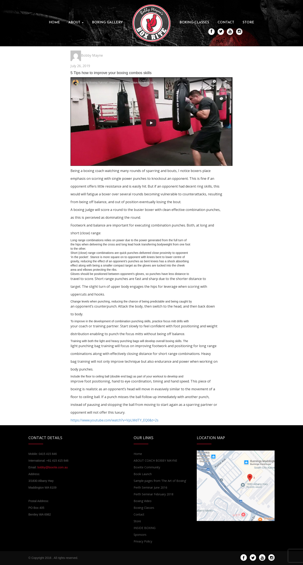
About (76, 22)
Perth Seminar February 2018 (153, 494)
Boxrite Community (147, 467)
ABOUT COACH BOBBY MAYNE (155, 460)
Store (248, 22)
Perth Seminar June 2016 (150, 487)
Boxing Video (143, 501)
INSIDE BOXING (144, 528)
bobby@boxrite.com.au (52, 467)
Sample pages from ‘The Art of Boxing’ (160, 481)
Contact (226, 22)
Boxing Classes (194, 22)
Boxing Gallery (107, 22)
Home (54, 22)
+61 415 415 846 (57, 460)
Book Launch (143, 474)
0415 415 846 (48, 454)
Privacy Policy (143, 541)
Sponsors (140, 535)
